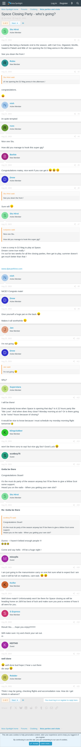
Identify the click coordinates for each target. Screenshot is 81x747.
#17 (78, 594)
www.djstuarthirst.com (11, 268)
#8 (79, 286)
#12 (78, 398)
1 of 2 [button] (5, 23)
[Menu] (4, 3)
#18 (78, 622)
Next (15, 23)
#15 (78, 505)
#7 (79, 224)
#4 (79, 137)
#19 (78, 654)
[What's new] (72, 3)
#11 (78, 361)
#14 (78, 464)
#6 (79, 188)
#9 (79, 309)
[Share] (75, 40)
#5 (79, 165)
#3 (79, 114)
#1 (79, 40)
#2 (79, 72)
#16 (78, 567)
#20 (78, 686)
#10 (78, 338)
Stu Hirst (7, 18)
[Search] (77, 3)
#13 (78, 441)
